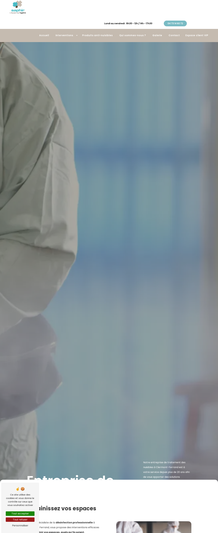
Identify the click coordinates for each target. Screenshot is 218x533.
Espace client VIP (196, 27)
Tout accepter (20, 513)
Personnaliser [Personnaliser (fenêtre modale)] (20, 525)
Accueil (44, 27)
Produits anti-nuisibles (97, 27)
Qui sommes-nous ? (132, 27)
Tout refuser (20, 519)
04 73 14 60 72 (195, 12)
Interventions (64, 27)
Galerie (157, 27)
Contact (174, 27)
